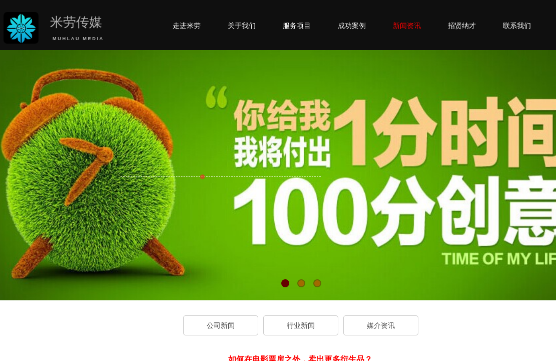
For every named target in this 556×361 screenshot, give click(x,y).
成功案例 (352, 26)
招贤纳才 (462, 26)
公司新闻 (221, 325)
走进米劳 (187, 26)
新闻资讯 (407, 26)
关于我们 (242, 26)
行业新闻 (301, 325)
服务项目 (297, 26)
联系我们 (517, 26)
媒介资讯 (381, 325)
